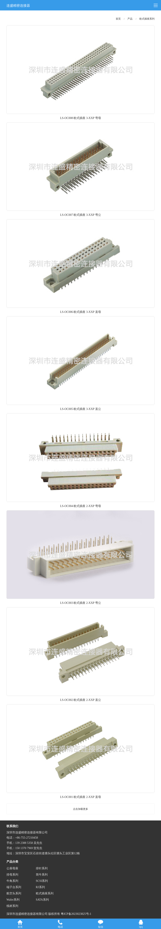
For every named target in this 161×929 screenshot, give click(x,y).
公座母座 (12, 868)
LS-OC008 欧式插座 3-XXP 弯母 (80, 118)
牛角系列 (12, 880)
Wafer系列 (12, 899)
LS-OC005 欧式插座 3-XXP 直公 (80, 409)
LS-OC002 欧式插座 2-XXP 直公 (80, 699)
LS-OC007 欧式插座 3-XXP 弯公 (80, 214)
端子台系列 (13, 887)
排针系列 (42, 868)
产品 (129, 18)
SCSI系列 (42, 880)
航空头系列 (13, 893)
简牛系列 (42, 874)
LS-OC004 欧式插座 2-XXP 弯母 (80, 506)
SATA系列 (42, 899)
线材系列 (12, 906)
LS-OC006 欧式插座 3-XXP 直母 (80, 311)
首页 (118, 18)
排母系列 (12, 874)
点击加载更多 (80, 809)
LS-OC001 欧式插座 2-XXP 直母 (80, 797)
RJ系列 (40, 887)
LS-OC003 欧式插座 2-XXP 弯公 (80, 602)
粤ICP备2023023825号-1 (76, 913)
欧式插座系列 (147, 18)
